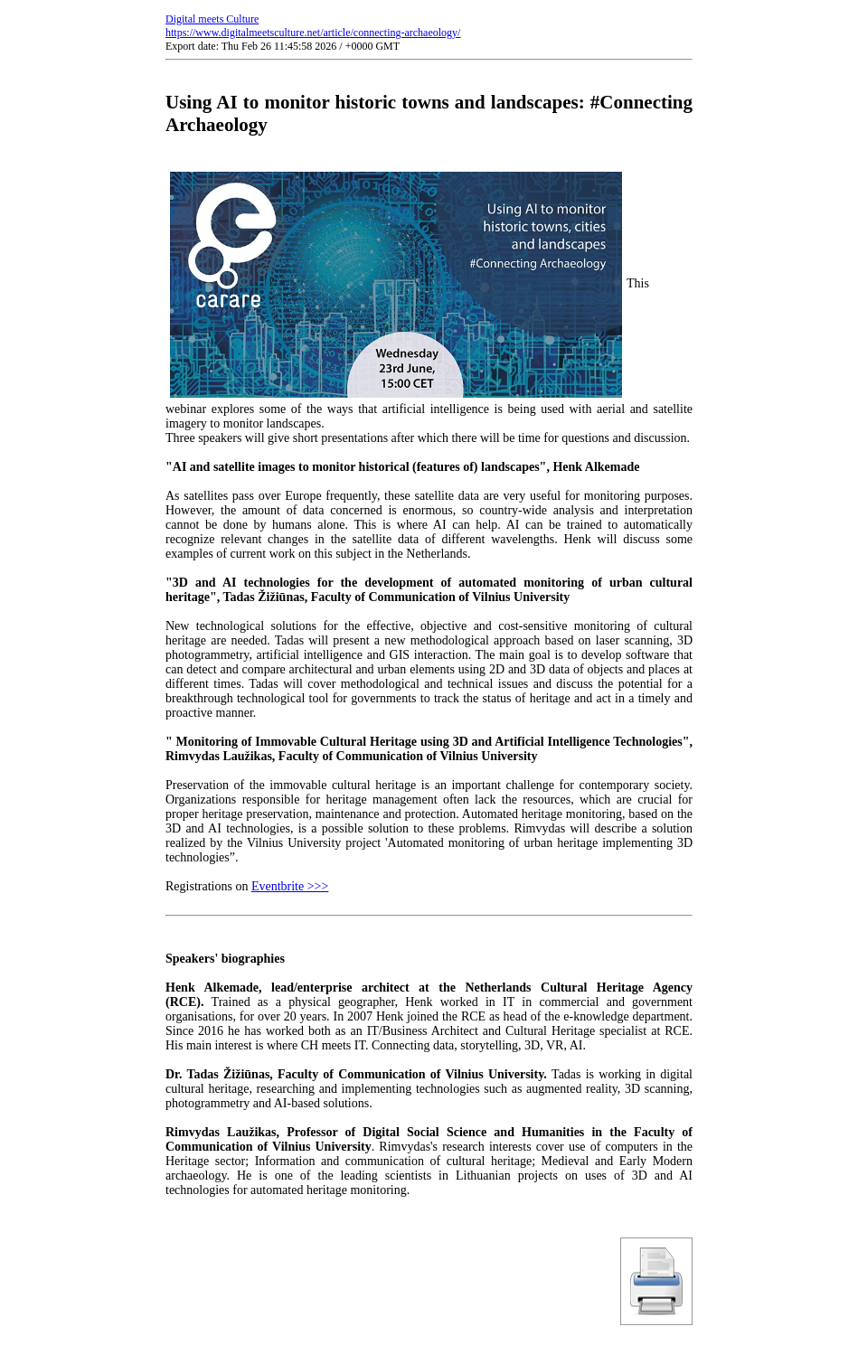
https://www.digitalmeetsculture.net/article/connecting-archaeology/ (312, 32)
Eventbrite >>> (290, 886)
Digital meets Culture (212, 19)
